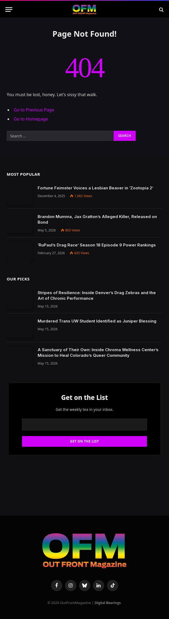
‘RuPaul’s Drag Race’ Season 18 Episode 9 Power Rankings (97, 244)
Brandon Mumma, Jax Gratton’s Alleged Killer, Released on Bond (97, 219)
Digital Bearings (108, 602)
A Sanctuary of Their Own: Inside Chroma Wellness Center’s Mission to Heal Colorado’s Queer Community (98, 352)
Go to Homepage (31, 119)
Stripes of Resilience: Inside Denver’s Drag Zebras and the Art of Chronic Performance (97, 295)
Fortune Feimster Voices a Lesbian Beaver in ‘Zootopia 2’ (95, 187)
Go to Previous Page (34, 110)
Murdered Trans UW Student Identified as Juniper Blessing (97, 321)
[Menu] (8, 9)
